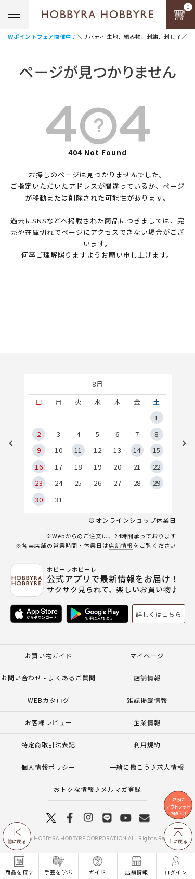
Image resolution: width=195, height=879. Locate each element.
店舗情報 (121, 545)
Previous (14, 443)
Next (180, 443)
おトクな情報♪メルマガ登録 (97, 789)
